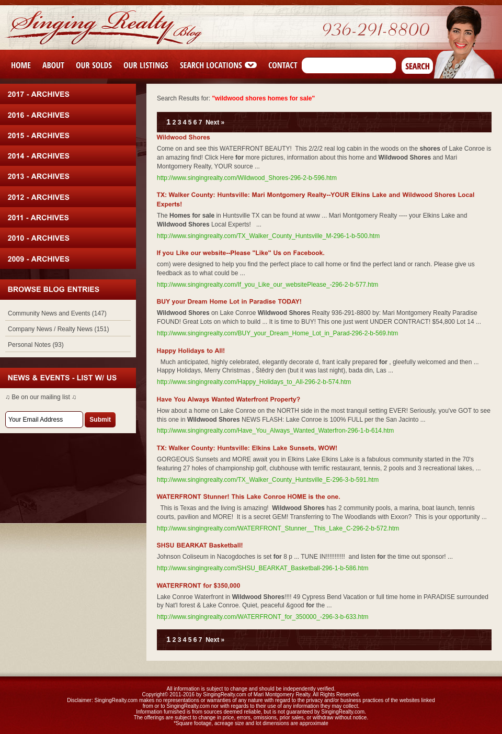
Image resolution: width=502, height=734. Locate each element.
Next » (215, 122)
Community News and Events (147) (57, 313)
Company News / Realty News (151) (58, 329)
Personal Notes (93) (36, 344)
